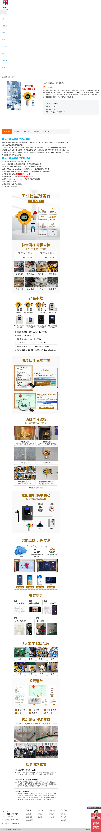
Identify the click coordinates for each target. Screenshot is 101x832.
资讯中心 (4, 40)
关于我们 (4, 26)
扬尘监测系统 (29, 820)
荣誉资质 (63, 817)
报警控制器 (29, 817)
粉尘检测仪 (29, 814)
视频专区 (40, 817)
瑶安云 (3, 53)
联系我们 (4, 60)
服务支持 (4, 46)
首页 (3, 19)
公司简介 (63, 814)
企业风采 (63, 820)
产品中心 (4, 33)
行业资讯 (51, 817)
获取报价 (55, 122)
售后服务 (40, 814)
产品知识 (51, 814)
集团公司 (4, 67)
